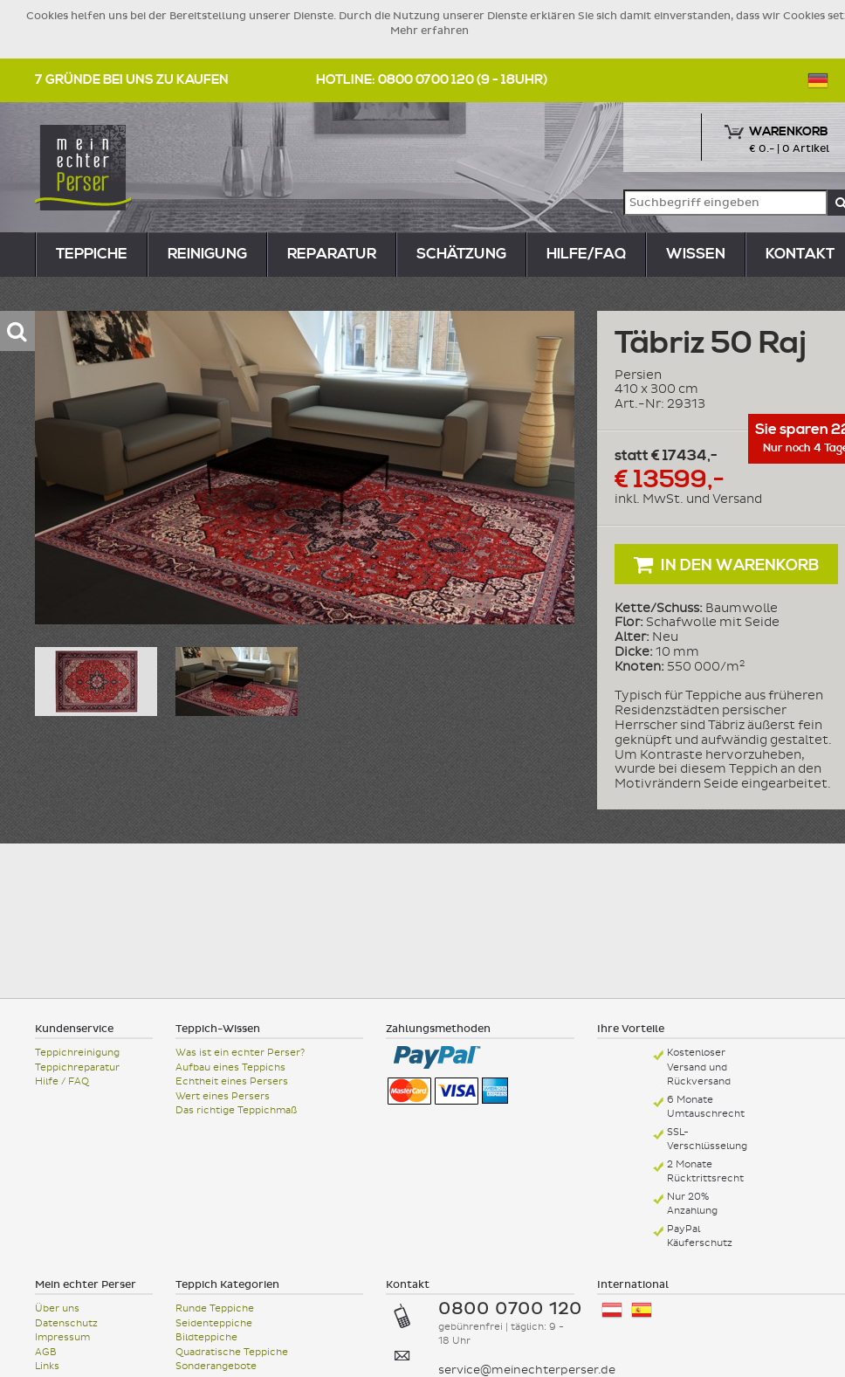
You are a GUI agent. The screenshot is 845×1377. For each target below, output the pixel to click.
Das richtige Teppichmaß (236, 1110)
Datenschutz (66, 1323)
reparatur (331, 254)
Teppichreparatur (77, 1067)
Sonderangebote (216, 1366)
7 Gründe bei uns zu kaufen (132, 80)
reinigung (207, 254)
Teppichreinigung (77, 1052)
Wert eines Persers (222, 1096)
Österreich (611, 1310)
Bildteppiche (206, 1337)
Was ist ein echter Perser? (240, 1052)
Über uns (57, 1308)
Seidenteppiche (213, 1323)
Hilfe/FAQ (586, 254)
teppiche (91, 254)
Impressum (62, 1337)
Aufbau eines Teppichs (230, 1067)
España (641, 1310)
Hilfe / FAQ (62, 1081)
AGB (46, 1352)
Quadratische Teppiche (231, 1352)
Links (47, 1366)
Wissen (695, 254)
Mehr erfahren (429, 30)
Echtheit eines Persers (231, 1081)
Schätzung (461, 254)
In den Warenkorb (727, 564)
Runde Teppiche (214, 1308)
